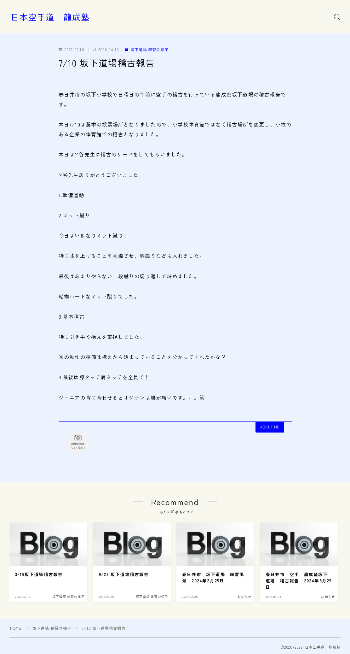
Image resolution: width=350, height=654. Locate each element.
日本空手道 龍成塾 (50, 17)
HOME (16, 628)
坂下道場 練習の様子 (147, 49)
